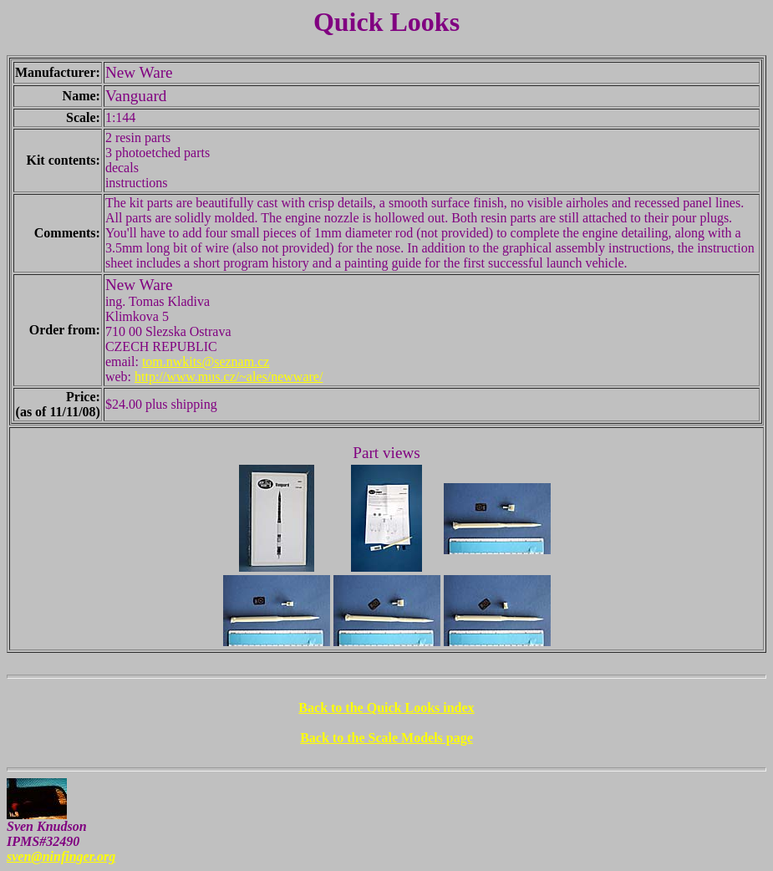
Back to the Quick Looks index (386, 707)
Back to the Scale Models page (386, 738)
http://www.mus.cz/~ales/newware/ (229, 376)
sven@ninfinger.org (61, 856)
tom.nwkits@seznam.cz (205, 361)
